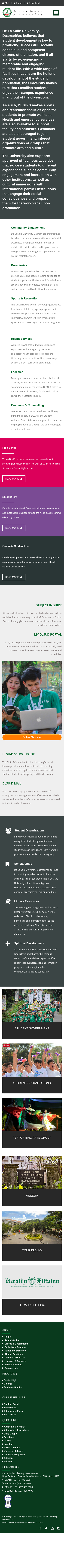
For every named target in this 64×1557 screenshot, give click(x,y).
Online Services (32, 737)
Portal (18, 3)
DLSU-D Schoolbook (18, 754)
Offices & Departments (16, 1343)
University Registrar (14, 1454)
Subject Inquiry (49, 605)
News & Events (12, 1447)
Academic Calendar (14, 1426)
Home (8, 1336)
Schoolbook (33, 3)
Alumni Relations (14, 1354)
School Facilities (13, 1364)
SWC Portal (10, 1414)
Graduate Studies (13, 1387)
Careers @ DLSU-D (14, 1357)
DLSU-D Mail (11, 783)
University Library (13, 1451)
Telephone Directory (15, 1350)
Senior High (10, 1380)
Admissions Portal (13, 1411)
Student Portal (11, 1404)
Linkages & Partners (15, 1361)
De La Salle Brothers (15, 1347)
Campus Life (11, 1368)
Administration (12, 1340)
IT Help (7, 1440)
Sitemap (8, 1458)
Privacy (8, 1461)
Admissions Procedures (16, 1430)
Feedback (9, 1437)
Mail (5, 3)
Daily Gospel (10, 1433)
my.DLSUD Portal (48, 634)
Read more (13, 478)
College (8, 1383)
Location (8, 1444)
